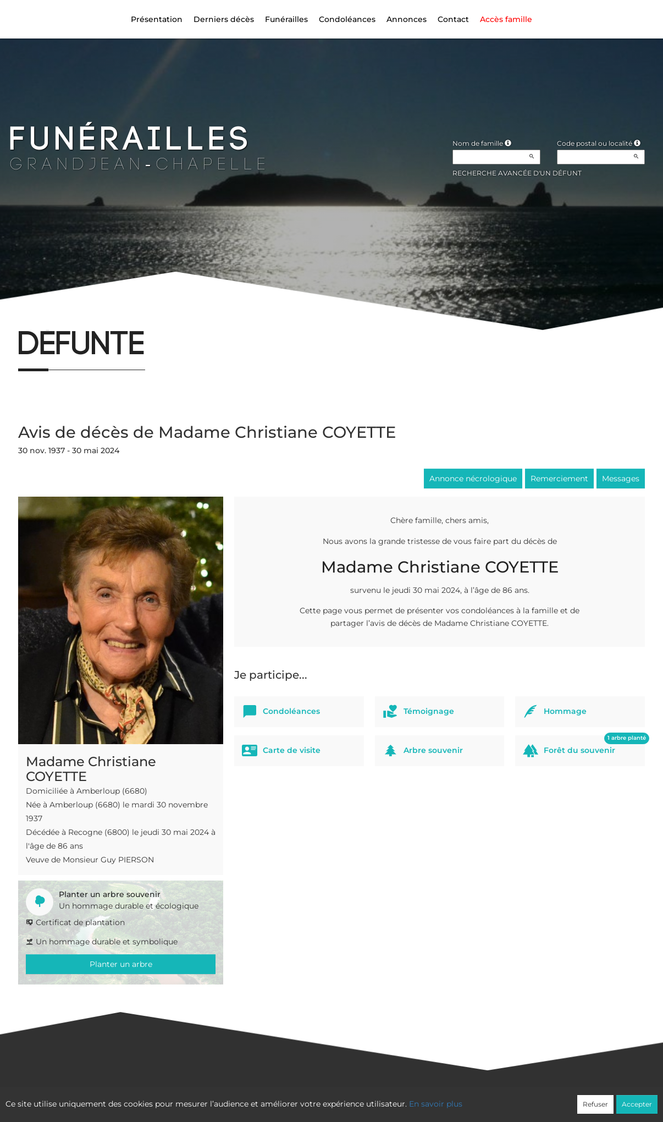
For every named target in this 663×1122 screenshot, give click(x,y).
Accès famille (506, 19)
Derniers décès (224, 19)
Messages (620, 478)
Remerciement (559, 478)
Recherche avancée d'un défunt (517, 173)
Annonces (406, 19)
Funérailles (286, 19)
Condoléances (347, 19)
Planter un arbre (121, 964)
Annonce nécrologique (473, 478)
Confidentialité (326, 1098)
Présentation (157, 19)
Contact (453, 19)
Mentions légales (431, 1098)
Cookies (376, 1098)
